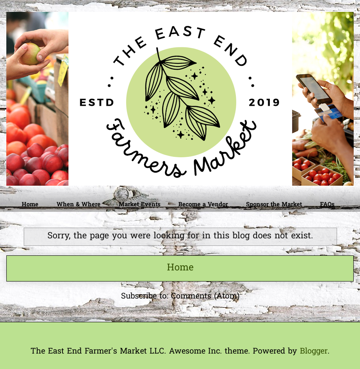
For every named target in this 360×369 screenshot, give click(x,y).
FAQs (327, 204)
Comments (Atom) (205, 296)
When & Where (78, 204)
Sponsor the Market (274, 204)
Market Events (139, 204)
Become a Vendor (203, 204)
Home (30, 204)
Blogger (314, 352)
